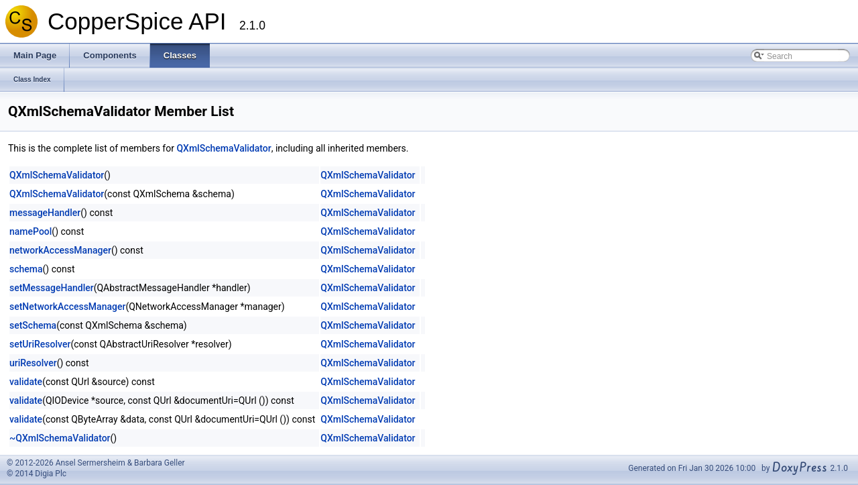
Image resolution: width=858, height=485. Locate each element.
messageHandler (44, 212)
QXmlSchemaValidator (223, 148)
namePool (30, 231)
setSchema (32, 325)
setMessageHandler (51, 287)
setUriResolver (39, 344)
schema (26, 269)
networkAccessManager (60, 250)
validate (25, 381)
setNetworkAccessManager (67, 306)
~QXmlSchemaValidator (60, 438)
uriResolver (33, 363)
